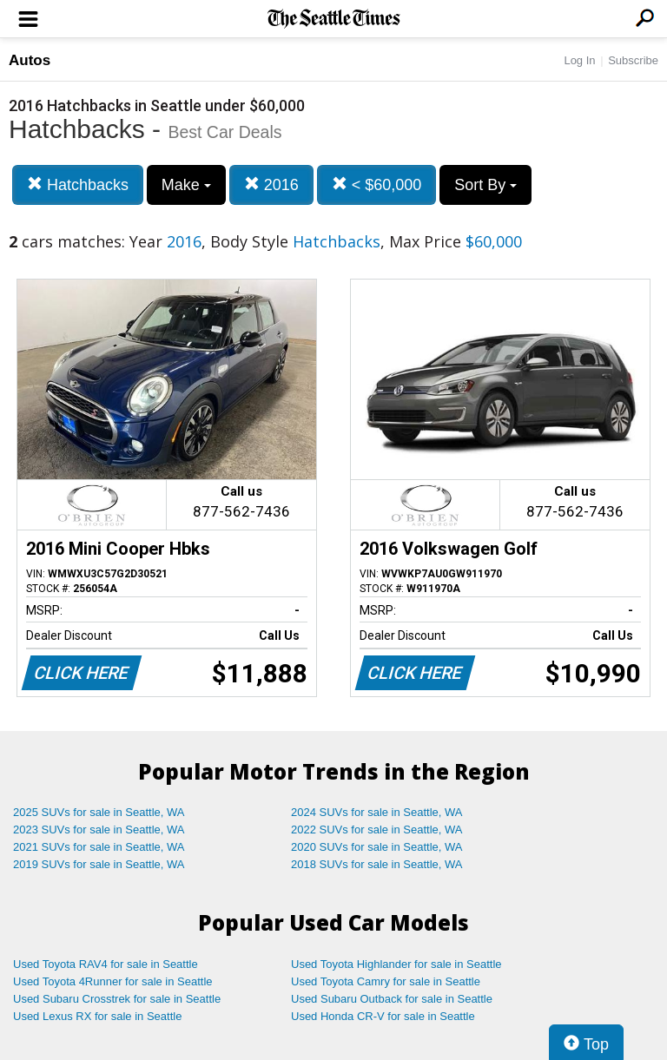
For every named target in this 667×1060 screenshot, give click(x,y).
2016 (271, 184)
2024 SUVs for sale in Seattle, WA (377, 812)
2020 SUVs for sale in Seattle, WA (377, 846)
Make (186, 185)
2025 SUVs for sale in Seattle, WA (99, 812)
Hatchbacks (78, 184)
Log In (579, 60)
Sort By (485, 185)
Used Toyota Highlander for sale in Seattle (396, 964)
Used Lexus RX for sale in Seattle (97, 1016)
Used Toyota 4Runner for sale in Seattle (113, 981)
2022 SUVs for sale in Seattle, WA (377, 829)
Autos (29, 60)
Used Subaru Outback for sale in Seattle (391, 998)
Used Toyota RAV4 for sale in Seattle (105, 964)
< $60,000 (377, 184)
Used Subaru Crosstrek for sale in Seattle (117, 998)
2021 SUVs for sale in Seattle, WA (99, 846)
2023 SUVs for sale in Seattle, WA (99, 829)
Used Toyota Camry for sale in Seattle (385, 981)
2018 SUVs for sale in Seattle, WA (377, 864)
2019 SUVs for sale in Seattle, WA (99, 864)
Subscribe (633, 60)
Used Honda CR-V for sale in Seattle (383, 1016)
